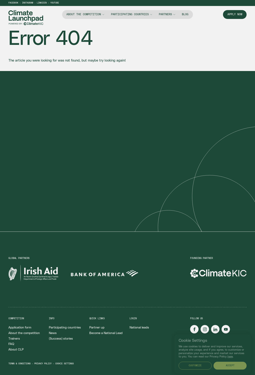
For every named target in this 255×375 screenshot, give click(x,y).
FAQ (11, 344)
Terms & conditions (19, 364)
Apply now (234, 14)
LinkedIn (42, 3)
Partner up (97, 327)
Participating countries (130, 14)
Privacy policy (43, 364)
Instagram (27, 3)
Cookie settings (64, 364)
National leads (139, 327)
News (53, 333)
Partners (165, 14)
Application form (19, 327)
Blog (185, 14)
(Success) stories (61, 338)
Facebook (13, 3)
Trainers (14, 338)
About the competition (84, 14)
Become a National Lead (106, 333)
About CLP (16, 349)
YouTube (54, 3)
